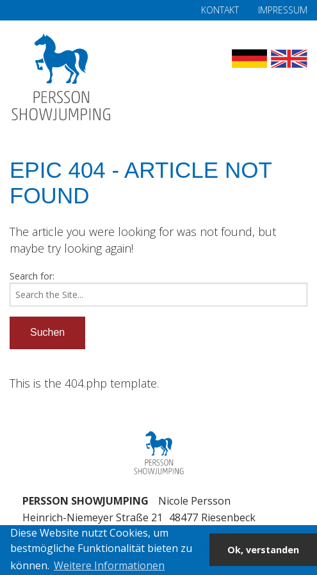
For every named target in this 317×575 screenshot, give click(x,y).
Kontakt (220, 10)
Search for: (32, 276)
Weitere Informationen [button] (109, 565)
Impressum (282, 10)
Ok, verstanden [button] (263, 550)
